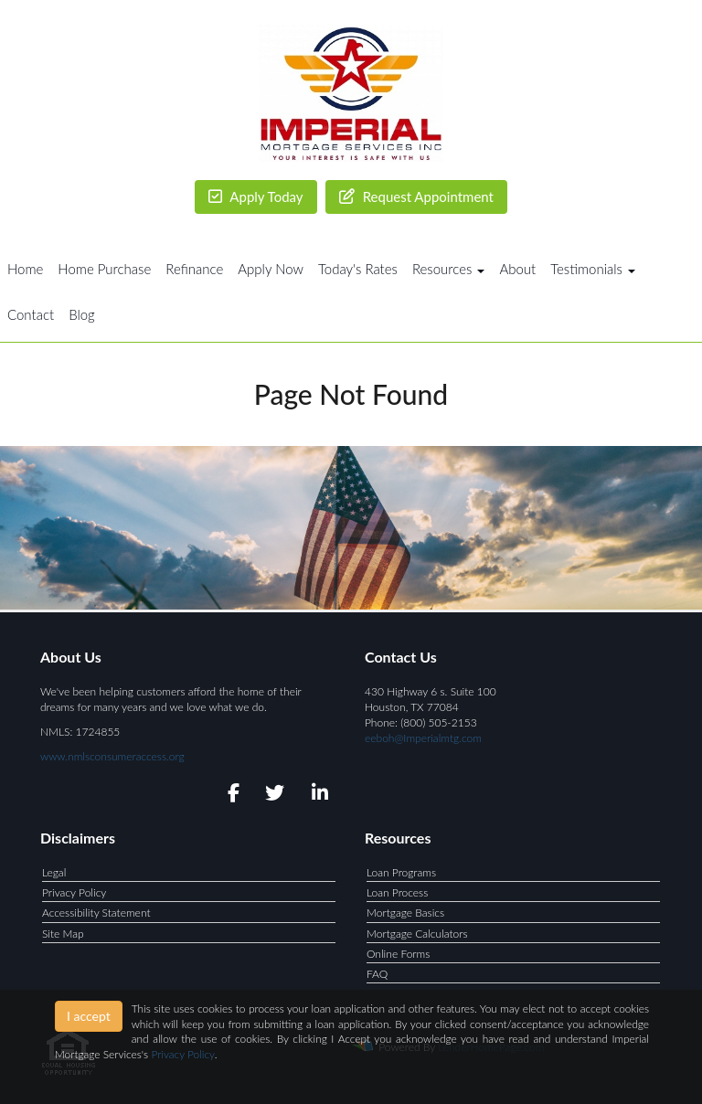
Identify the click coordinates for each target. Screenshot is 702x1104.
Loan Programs (401, 872)
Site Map (63, 933)
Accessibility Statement (96, 912)
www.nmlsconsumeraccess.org (112, 756)
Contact (30, 314)
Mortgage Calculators (417, 933)
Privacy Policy (74, 892)
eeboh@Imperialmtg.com (423, 738)
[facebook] (228, 795)
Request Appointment (416, 196)
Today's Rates (358, 268)
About (517, 268)
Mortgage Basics (405, 912)
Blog (82, 314)
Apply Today (255, 196)
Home (25, 268)
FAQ (377, 974)
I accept (89, 1016)
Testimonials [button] (592, 268)
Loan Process (397, 892)
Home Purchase (104, 268)
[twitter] (272, 795)
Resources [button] (448, 268)
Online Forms (398, 954)
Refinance (194, 268)
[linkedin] (316, 795)
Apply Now (270, 268)
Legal (54, 872)
